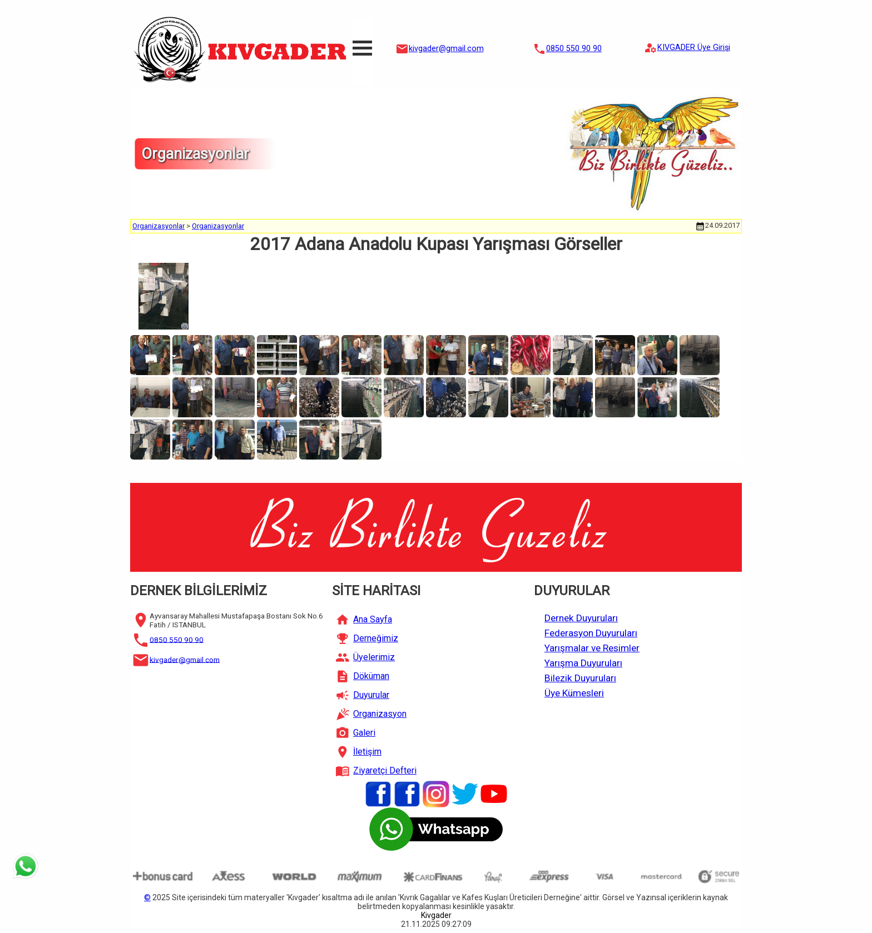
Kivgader (436, 915)
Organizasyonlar (158, 226)
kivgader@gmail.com (446, 48)
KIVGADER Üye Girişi (693, 47)
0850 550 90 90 (574, 48)
